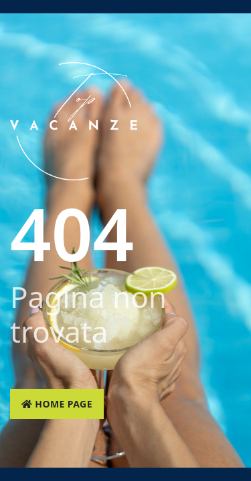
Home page (56, 403)
